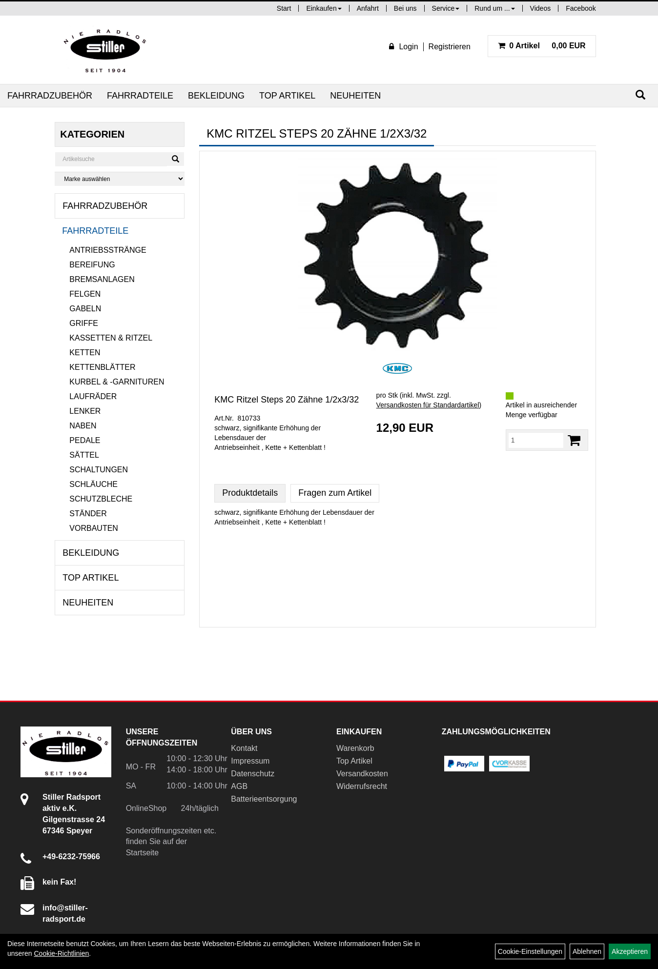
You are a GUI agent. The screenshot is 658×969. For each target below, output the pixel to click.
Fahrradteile (140, 96)
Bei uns (405, 8)
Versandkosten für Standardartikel (427, 405)
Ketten (84, 352)
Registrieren (450, 46)
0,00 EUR (542, 45)
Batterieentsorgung (264, 799)
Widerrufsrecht (361, 786)
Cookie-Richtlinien (61, 953)
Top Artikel (287, 96)
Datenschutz (252, 773)
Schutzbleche (100, 499)
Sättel (84, 455)
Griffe (83, 323)
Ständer (87, 513)
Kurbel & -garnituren (116, 382)
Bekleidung (216, 96)
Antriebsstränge (107, 250)
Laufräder (93, 396)
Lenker (85, 411)
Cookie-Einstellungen (530, 951)
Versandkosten (362, 773)
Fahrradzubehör (49, 96)
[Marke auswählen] (120, 179)
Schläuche (93, 484)
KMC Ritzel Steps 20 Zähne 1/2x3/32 (286, 399)
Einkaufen (323, 8)
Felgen (85, 294)
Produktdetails (250, 493)
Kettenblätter (102, 367)
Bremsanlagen (101, 279)
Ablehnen (587, 951)
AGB (239, 786)
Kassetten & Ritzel (110, 338)
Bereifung (92, 265)
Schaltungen (98, 469)
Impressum (250, 761)
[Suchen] (640, 94)
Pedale (84, 440)
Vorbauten (93, 528)
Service (446, 8)
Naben (82, 426)
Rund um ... (494, 8)
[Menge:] (536, 440)
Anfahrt (368, 8)
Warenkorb (355, 748)
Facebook (581, 8)
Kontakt (244, 748)
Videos (540, 8)
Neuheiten (355, 96)
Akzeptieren (630, 951)
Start (284, 8)
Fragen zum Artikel (334, 493)
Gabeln (85, 308)
